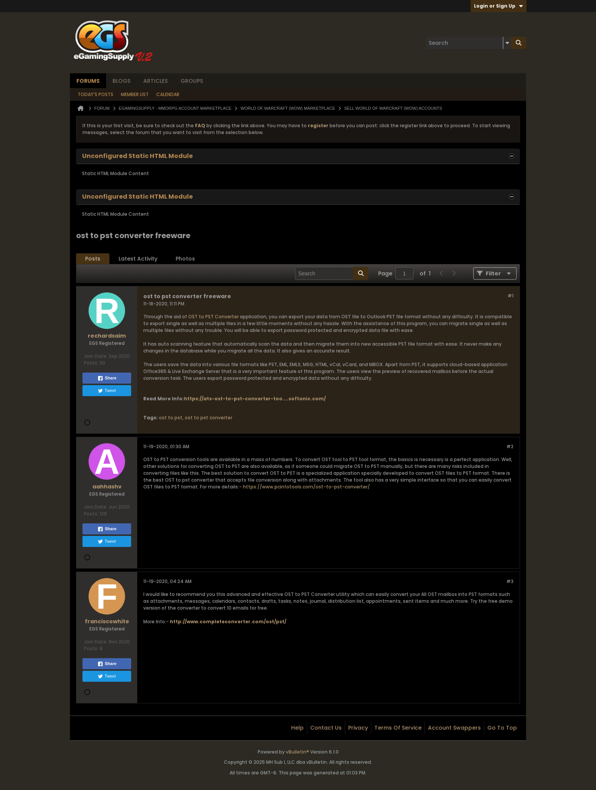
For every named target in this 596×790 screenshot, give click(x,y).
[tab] (92, 258)
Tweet (107, 390)
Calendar (167, 94)
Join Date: (96, 356)
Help (297, 728)
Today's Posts (95, 94)
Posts (92, 258)
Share (107, 378)
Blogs (121, 81)
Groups (192, 81)
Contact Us (326, 728)
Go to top (502, 728)
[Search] (468, 43)
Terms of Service (398, 728)
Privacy (358, 728)
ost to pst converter (208, 417)
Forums (88, 81)
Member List (135, 94)
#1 (510, 295)
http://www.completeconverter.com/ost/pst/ (228, 621)
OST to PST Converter (213, 316)
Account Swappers (454, 728)
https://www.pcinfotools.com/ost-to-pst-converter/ (306, 486)
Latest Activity (138, 258)
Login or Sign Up (498, 6)
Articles (155, 81)
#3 (510, 581)
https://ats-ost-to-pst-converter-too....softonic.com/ (255, 398)
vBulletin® (297, 752)
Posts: (91, 363)
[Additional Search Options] (507, 43)
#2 (510, 446)
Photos (185, 258)
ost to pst (170, 417)
